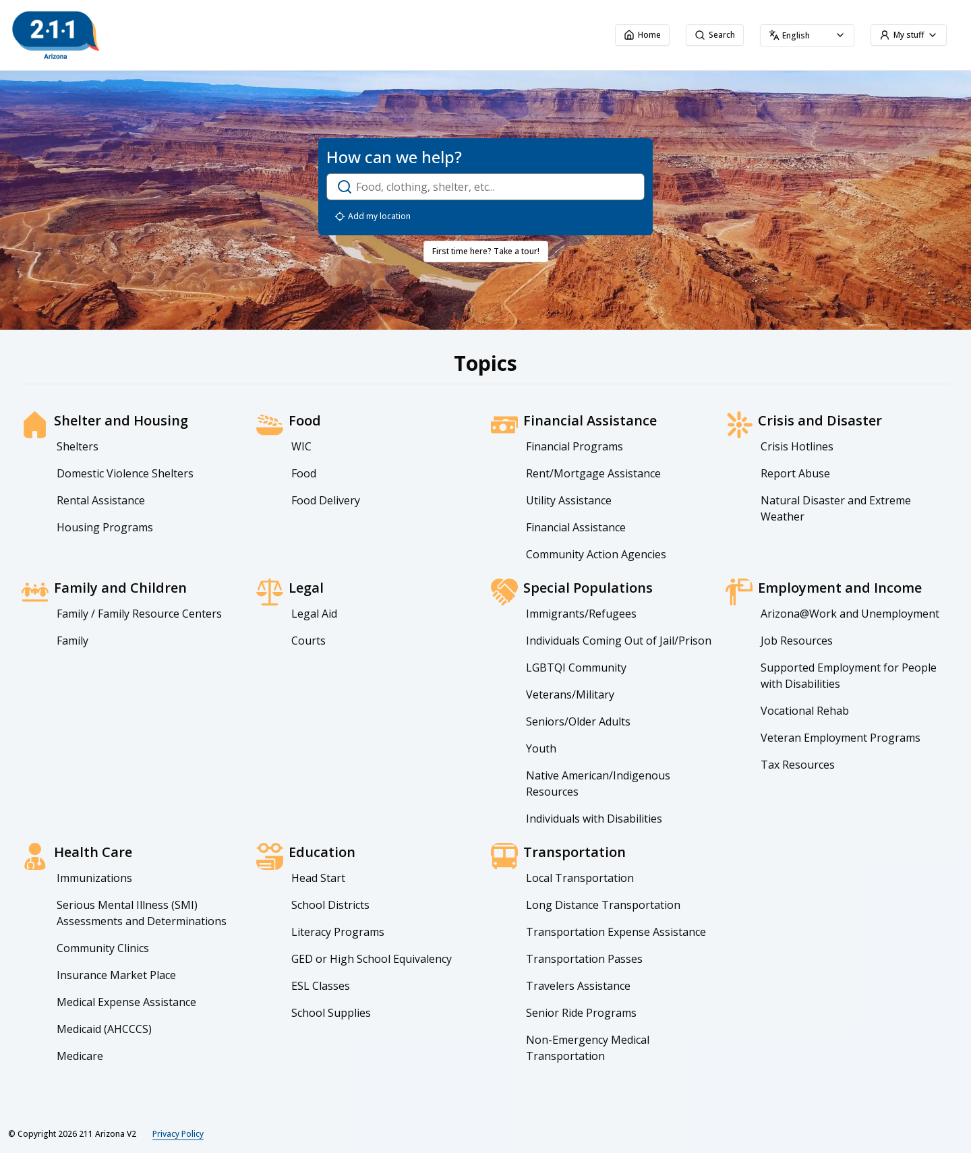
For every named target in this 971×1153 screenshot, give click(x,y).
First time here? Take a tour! (485, 251)
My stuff (908, 34)
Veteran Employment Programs (840, 737)
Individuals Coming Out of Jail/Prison (618, 640)
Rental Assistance (101, 500)
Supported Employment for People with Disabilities (849, 675)
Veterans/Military (570, 694)
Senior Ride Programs (581, 1012)
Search (715, 34)
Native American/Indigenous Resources (598, 783)
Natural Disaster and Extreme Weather (836, 508)
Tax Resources (798, 764)
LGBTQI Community (576, 667)
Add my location (372, 216)
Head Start (318, 877)
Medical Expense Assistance (126, 1002)
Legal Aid (314, 613)
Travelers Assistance (578, 985)
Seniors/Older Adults (578, 721)
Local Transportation (580, 877)
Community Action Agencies (596, 554)
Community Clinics (103, 948)
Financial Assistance (576, 527)
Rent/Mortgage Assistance (593, 473)
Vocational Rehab (805, 710)
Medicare (80, 1055)
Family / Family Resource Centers (139, 613)
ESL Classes (320, 985)
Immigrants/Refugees (581, 613)
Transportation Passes (584, 958)
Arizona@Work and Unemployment (850, 613)
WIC (301, 446)
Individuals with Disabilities (594, 818)
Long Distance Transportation (603, 904)
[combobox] (807, 35)
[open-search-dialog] (485, 186)
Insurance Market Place (116, 975)
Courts (308, 640)
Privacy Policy (178, 1134)
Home (642, 34)
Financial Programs (574, 446)
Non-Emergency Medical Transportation (587, 1047)
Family (72, 640)
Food (303, 473)
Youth (541, 748)
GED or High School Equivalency (371, 958)
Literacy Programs (337, 931)
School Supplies (331, 1012)
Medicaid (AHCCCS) (104, 1029)
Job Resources (797, 640)
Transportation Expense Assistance (616, 931)
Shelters (77, 446)
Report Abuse (795, 473)
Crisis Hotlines (797, 446)
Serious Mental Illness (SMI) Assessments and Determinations (142, 912)
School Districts (330, 904)
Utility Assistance (569, 500)
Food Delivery (325, 500)
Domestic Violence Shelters (125, 473)
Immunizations (94, 877)
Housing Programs (105, 527)
